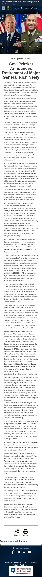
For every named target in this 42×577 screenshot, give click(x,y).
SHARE (17, 532)
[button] (10, 4)
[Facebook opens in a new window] (12, 553)
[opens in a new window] (24, 553)
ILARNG (24, 541)
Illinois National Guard (10, 541)
